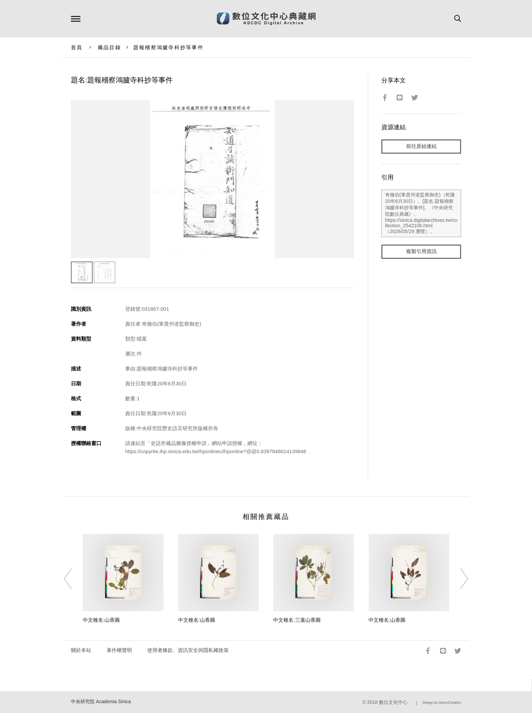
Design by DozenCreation (441, 703)
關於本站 (81, 650)
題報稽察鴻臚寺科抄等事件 (168, 47)
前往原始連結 (421, 146)
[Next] (458, 579)
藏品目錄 (109, 47)
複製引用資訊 (421, 251)
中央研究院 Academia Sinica (101, 701)
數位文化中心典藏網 (266, 18)
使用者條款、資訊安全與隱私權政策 (188, 650)
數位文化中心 (393, 702)
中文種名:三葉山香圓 (296, 620)
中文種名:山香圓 (101, 620)
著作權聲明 (119, 650)
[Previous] (74, 579)
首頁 (77, 47)
